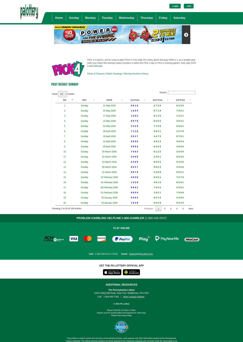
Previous (148, 208)
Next (191, 208)
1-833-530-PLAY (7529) (106, 254)
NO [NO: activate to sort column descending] (62, 100)
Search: (177, 92)
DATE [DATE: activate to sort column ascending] (104, 100)
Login (175, 6)
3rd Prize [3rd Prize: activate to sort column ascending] (180, 100)
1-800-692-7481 (111, 296)
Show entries (63, 94)
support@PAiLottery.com (141, 254)
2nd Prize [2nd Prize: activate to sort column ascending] (156, 100)
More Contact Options (133, 296)
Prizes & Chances (95, 73)
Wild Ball (97, 66)
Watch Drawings (114, 73)
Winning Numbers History (136, 73)
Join (188, 6)
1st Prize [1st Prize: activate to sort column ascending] (132, 100)
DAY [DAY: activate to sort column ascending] (78, 100)
